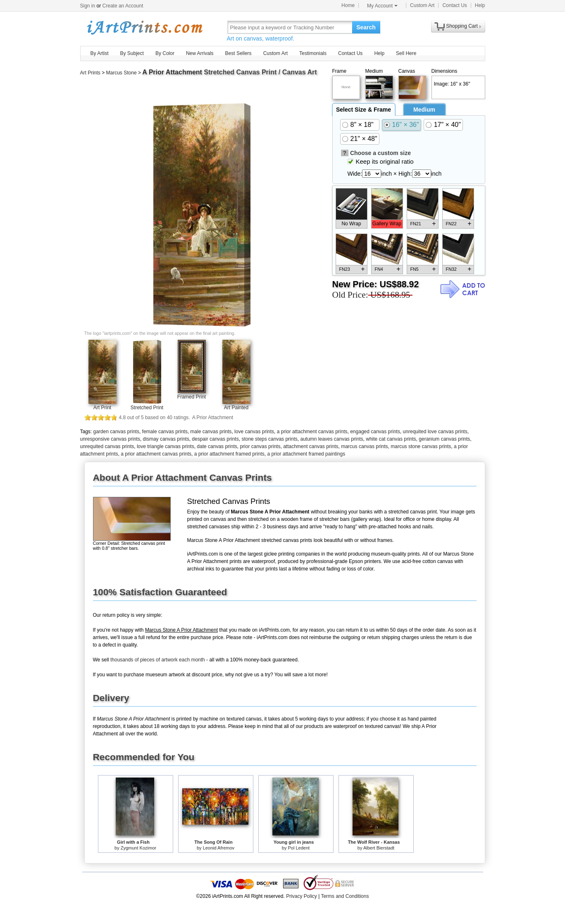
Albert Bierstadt (378, 847)
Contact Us (454, 5)
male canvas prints (210, 431)
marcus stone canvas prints (421, 446)
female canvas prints (165, 431)
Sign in (87, 6)
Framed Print (191, 397)
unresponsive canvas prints (110, 439)
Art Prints (90, 73)
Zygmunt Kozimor (138, 847)
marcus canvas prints (364, 446)
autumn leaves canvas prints (331, 439)
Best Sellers (238, 53)
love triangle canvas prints (165, 446)
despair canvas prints (215, 439)
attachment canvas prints (310, 446)
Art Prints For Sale (144, 27)
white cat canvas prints (391, 439)
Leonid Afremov (218, 847)
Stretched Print (147, 407)
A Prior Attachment (172, 72)
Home (348, 5)
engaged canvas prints (375, 431)
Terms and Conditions (345, 896)
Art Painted (236, 407)
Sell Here (406, 53)
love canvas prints (254, 431)
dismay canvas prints (166, 439)
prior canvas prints (260, 446)
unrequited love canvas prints (435, 431)
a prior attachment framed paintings (306, 454)
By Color (164, 53)
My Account (382, 6)
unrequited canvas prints (107, 446)
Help (480, 5)
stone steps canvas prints (269, 439)
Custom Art (422, 5)
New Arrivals (200, 53)
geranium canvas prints (444, 439)
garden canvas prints (116, 431)
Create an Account (123, 6)
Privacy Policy (301, 896)
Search (366, 27)
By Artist (100, 53)
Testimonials (313, 53)
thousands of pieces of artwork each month (157, 660)
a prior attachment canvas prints (312, 431)
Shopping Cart (462, 26)
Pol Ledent (299, 847)
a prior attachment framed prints (229, 454)
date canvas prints (217, 446)
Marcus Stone (121, 73)
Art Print (102, 407)
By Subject (132, 53)
